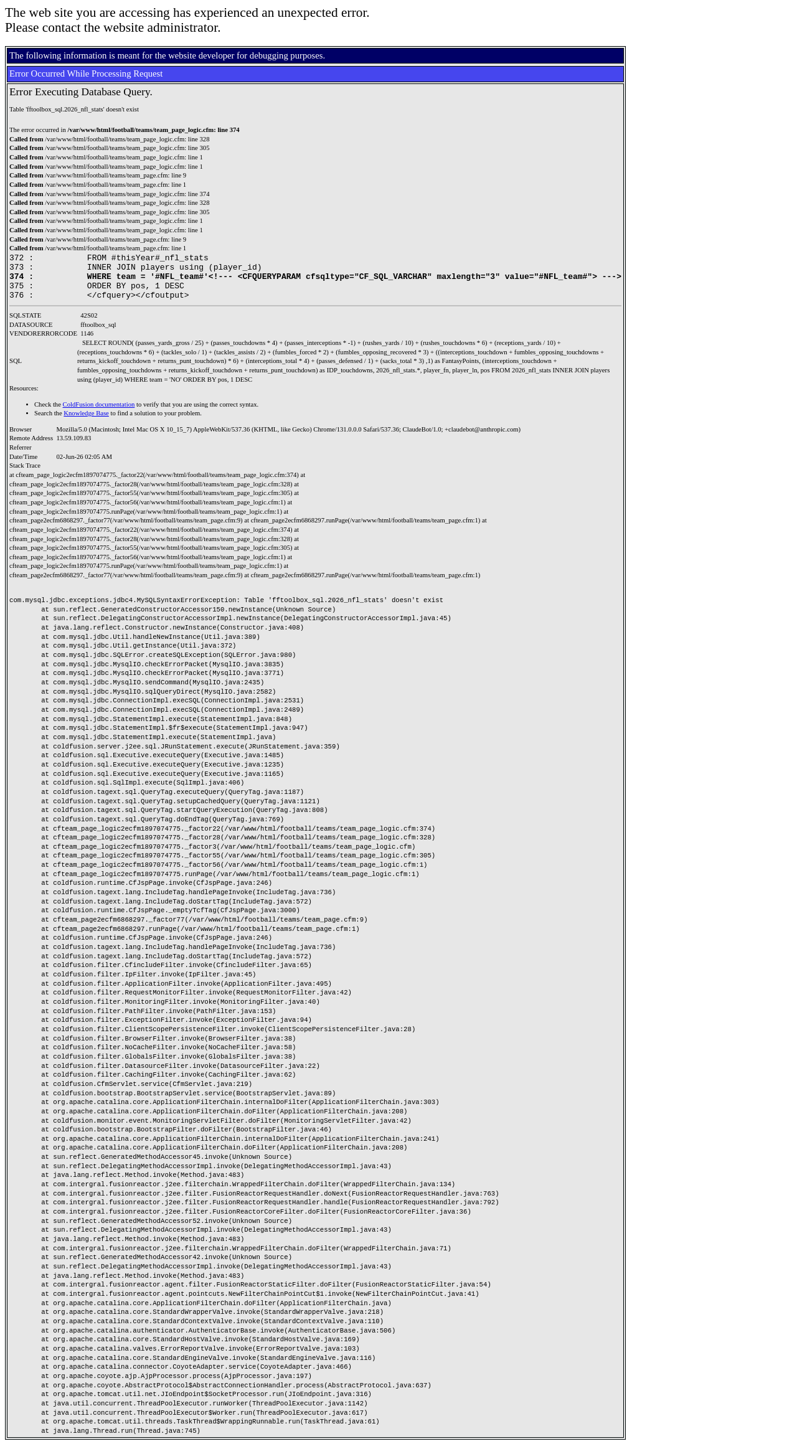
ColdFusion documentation (99, 413)
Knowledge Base (86, 422)
